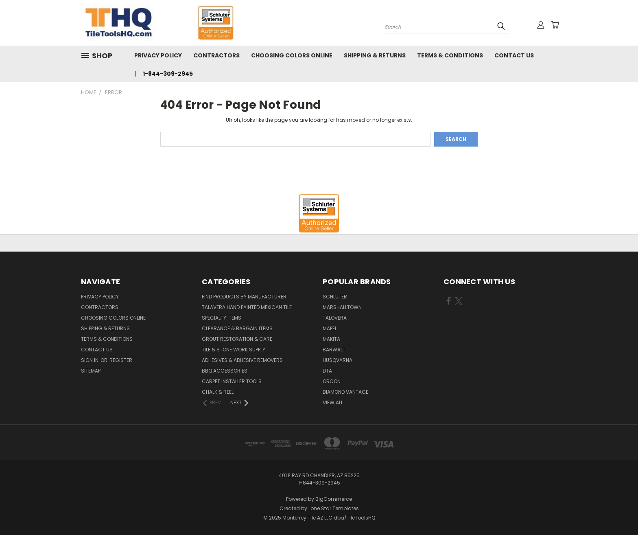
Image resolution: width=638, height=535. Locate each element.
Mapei (329, 328)
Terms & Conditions (450, 55)
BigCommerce (333, 499)
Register (120, 360)
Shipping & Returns (375, 55)
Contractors (216, 55)
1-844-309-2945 (168, 74)
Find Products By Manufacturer (244, 296)
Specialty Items (221, 317)
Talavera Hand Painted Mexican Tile (247, 307)
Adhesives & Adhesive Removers (242, 360)
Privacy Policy (158, 55)
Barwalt (334, 349)
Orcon (332, 381)
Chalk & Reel (218, 391)
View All (333, 402)
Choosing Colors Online (291, 55)
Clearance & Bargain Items (237, 328)
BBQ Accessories (224, 370)
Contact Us (514, 55)
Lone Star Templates (333, 508)
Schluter (335, 296)
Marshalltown (342, 307)
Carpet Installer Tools (232, 381)
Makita (331, 338)
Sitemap (91, 370)
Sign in (90, 360)
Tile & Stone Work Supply (233, 349)
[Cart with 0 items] (555, 25)
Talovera (335, 317)
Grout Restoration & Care (237, 338)
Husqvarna (337, 360)
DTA (327, 370)
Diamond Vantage (345, 391)
